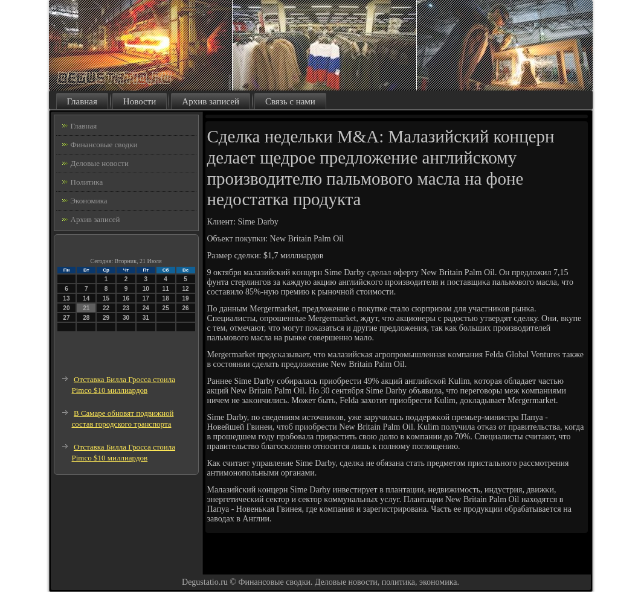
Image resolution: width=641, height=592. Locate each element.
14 (86, 298)
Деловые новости (100, 163)
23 (126, 308)
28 (86, 317)
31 (146, 317)
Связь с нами (290, 101)
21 (86, 308)
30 (126, 317)
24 (146, 308)
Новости (139, 101)
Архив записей (210, 101)
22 (106, 308)
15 (106, 298)
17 (146, 298)
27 (66, 317)
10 (146, 288)
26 (185, 308)
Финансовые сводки (104, 144)
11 (166, 288)
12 (185, 288)
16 (126, 298)
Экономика (89, 200)
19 (185, 298)
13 (66, 298)
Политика (87, 181)
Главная (82, 101)
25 (166, 308)
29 (106, 317)
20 (66, 308)
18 (166, 298)
